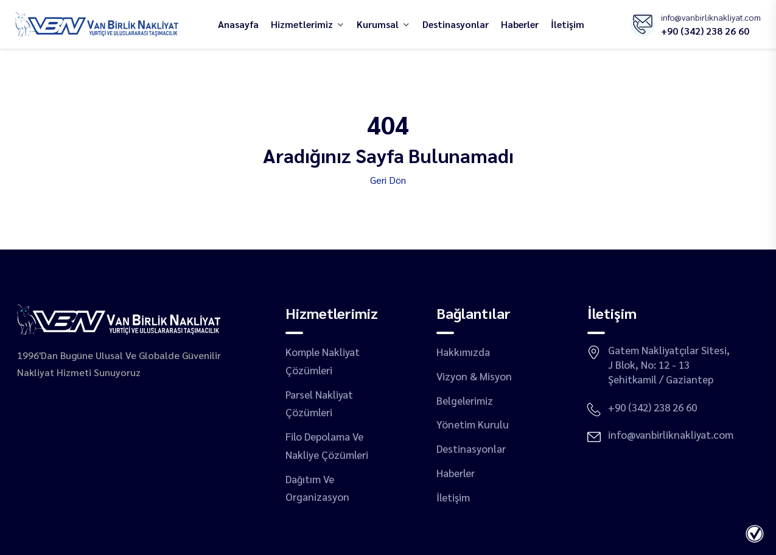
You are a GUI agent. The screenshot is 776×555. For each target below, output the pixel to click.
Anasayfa (238, 24)
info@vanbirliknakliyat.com (711, 17)
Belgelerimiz (464, 400)
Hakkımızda (463, 351)
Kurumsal (378, 24)
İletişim (567, 24)
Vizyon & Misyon (474, 376)
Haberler (520, 24)
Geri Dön (388, 179)
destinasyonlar (455, 24)
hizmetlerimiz (302, 24)
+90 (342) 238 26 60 (705, 31)
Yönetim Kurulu (472, 424)
